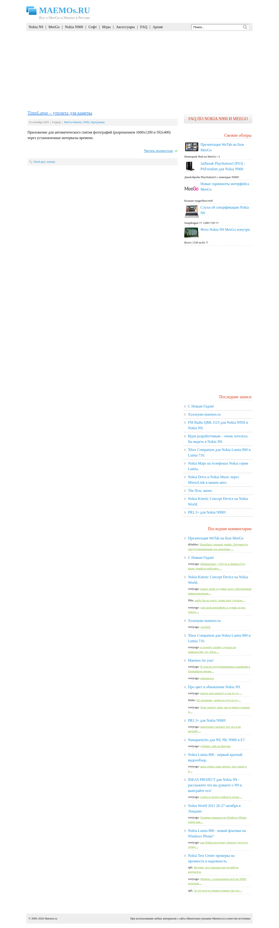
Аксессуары (125, 27)
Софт (92, 27)
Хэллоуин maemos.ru (204, 414)
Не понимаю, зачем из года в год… (218, 700)
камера (51, 161)
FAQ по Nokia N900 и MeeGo (218, 118)
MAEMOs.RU (64, 10)
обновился (207, 678)
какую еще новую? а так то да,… (221, 693)
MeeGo (54, 27)
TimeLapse (39, 161)
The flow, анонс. (200, 491)
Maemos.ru (51, 918)
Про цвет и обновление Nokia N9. (214, 687)
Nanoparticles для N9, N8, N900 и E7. (217, 740)
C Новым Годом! (201, 406)
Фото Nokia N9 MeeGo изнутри (225, 229)
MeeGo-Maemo (73, 122)
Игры (106, 27)
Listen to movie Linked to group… (221, 797)
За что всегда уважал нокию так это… (218, 890)
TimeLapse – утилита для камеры (59, 113)
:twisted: (205, 627)
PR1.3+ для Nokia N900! (207, 512)
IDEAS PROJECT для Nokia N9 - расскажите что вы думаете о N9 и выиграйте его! (215, 785)
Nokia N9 (36, 27)
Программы (98, 122)
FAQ (143, 27)
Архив (158, 27)
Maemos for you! (201, 660)
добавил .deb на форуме (215, 746)
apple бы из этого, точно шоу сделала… (220, 600)
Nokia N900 (74, 27)
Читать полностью (158, 151)
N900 (86, 122)
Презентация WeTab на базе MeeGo (216, 538)
